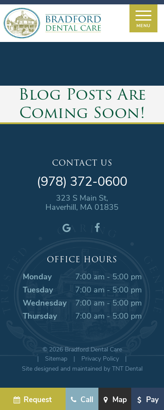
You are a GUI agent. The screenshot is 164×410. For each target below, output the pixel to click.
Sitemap (56, 358)
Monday (37, 276)
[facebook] (97, 227)
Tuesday (38, 289)
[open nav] (143, 18)
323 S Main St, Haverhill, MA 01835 (82, 202)
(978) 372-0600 (82, 181)
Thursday (40, 315)
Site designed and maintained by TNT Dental (82, 368)
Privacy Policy (100, 358)
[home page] (52, 23)
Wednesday (44, 302)
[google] (67, 227)
